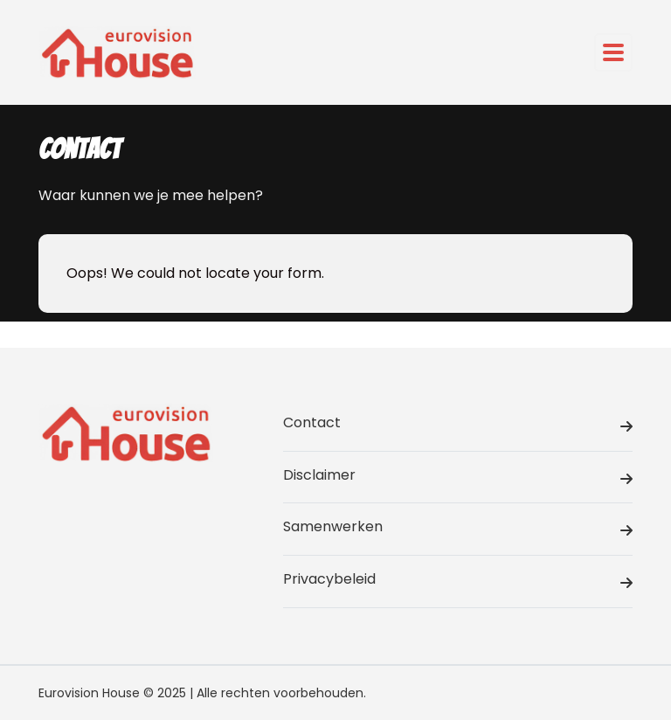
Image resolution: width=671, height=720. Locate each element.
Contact (458, 425)
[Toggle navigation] (613, 52)
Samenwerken (458, 529)
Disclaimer (458, 478)
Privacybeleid (458, 582)
